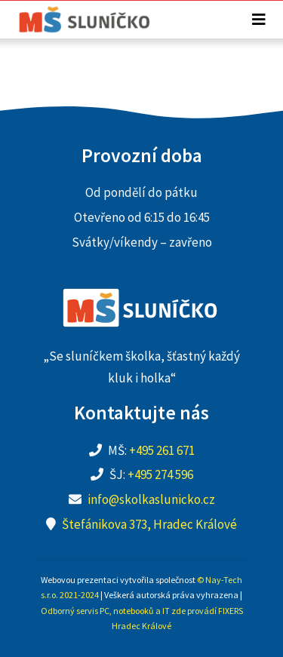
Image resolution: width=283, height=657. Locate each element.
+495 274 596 (160, 474)
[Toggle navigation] (258, 19)
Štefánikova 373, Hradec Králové (149, 524)
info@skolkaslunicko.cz (151, 499)
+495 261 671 (162, 450)
